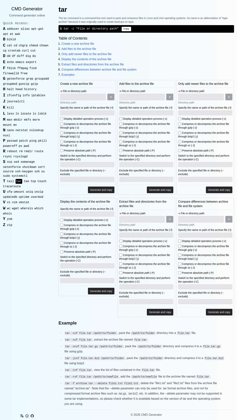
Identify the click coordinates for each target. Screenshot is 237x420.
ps (20, 146)
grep (29, 79)
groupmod (10, 84)
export (31, 62)
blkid (11, 39)
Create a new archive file (77, 43)
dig (28, 56)
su (43, 171)
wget (15, 208)
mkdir (18, 120)
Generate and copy (101, 189)
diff (20, 56)
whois (7, 213)
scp (9, 162)
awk (17, 34)
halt (10, 89)
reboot (12, 151)
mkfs (27, 120)
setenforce (12, 167)
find (32, 68)
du (34, 56)
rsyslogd (20, 156)
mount (7, 125)
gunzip (24, 84)
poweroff (10, 146)
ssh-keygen (24, 171)
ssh (37, 171)
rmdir (28, 151)
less (10, 113)
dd (8, 56)
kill (10, 107)
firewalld (11, 73)
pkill (42, 141)
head (19, 89)
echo (10, 62)
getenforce (16, 79)
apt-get (37, 29)
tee (26, 181)
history (30, 89)
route (38, 151)
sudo (6, 176)
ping (32, 141)
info (26, 95)
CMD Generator (27, 8)
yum (9, 219)
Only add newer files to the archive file (86, 54)
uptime (24, 197)
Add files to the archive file (78, 48)
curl (25, 50)
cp (4, 50)
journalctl (16, 101)
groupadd (42, 79)
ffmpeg (22, 68)
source (8, 171)
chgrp (23, 45)
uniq (29, 192)
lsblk (42, 113)
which (38, 208)
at (11, 34)
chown (43, 45)
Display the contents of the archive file (86, 59)
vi (8, 202)
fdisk (11, 68)
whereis (27, 208)
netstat (22, 130)
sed (16, 162)
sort (41, 167)
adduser (13, 29)
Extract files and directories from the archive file (92, 64)
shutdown (29, 167)
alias (25, 29)
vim (14, 202)
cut (33, 50)
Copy (126, 29)
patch (23, 141)
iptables (38, 95)
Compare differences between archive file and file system (98, 69)
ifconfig (14, 95)
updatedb (10, 197)
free (23, 73)
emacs (20, 62)
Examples (67, 74)
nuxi (6, 135)
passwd (12, 141)
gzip (34, 84)
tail (10, 181)
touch (41, 181)
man (9, 120)
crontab (14, 50)
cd (15, 45)
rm (21, 151)
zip (9, 225)
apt (5, 34)
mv (15, 125)
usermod (37, 197)
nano (10, 130)
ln (17, 113)
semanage (28, 162)
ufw (9, 192)
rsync (7, 156)
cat (9, 45)
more (36, 120)
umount (19, 192)
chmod (33, 45)
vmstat (24, 202)
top (33, 181)
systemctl (19, 176)
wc (8, 208)
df (13, 56)
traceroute (12, 186)
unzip (38, 192)
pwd (26, 146)
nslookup (36, 130)
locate (26, 113)
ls (34, 113)
